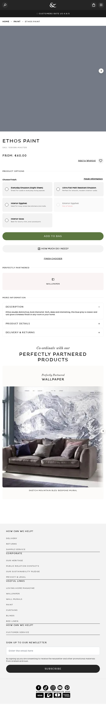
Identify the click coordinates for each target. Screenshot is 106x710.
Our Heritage (14, 560)
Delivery (11, 538)
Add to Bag (53, 236)
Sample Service (15, 549)
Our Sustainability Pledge (23, 571)
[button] (53, 281)
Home (5, 21)
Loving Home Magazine (20, 588)
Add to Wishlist (87, 160)
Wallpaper (13, 594)
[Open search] (5, 5)
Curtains (12, 610)
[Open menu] (101, 5)
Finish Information (93, 179)
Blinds (10, 616)
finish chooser (53, 258)
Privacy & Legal (16, 577)
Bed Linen (12, 621)
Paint (17, 21)
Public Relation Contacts (22, 566)
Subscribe (53, 668)
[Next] (101, 70)
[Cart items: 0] (94, 5)
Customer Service (17, 632)
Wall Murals (14, 599)
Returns (11, 544)
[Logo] (53, 5)
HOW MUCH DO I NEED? (53, 248)
